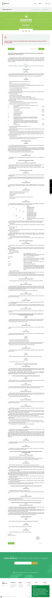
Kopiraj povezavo (33, 48)
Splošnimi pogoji (22, 572)
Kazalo (11, 48)
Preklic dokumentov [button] (46, 9)
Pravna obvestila (29, 596)
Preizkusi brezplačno (29, 585)
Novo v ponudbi (21, 584)
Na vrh (40, 543)
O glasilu (3, 585)
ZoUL (23, 41)
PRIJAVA (34, 563)
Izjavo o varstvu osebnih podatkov (32, 572)
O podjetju (44, 584)
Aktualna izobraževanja (13, 584)
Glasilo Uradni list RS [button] (37, 9)
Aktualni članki (37, 584)
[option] (26, 25)
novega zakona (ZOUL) (40, 588)
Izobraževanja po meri (13, 585)
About (48, 584)
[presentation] (26, 569)
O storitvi (28, 584)
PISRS (11, 42)
